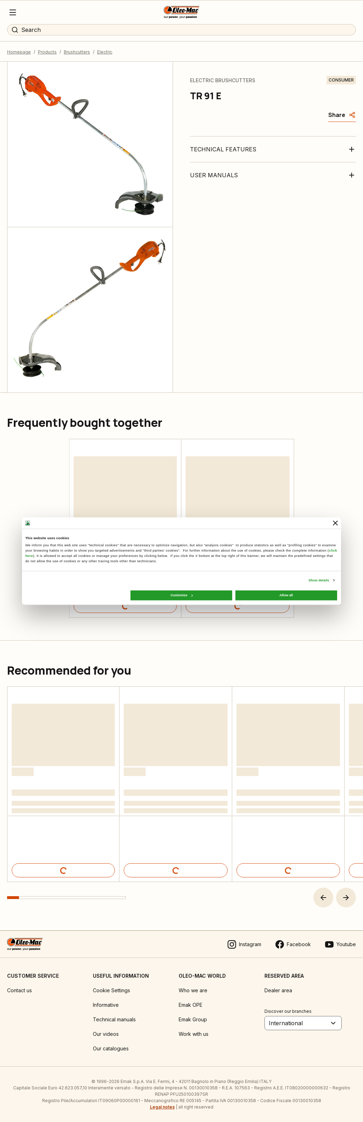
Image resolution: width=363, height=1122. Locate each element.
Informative (106, 1005)
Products (47, 52)
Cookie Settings (111, 990)
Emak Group (193, 1019)
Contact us (19, 990)
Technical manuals (114, 1019)
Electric (104, 52)
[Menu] (12, 12)
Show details (318, 580)
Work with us (193, 1034)
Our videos (106, 1034)
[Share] (342, 115)
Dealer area (278, 990)
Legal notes (162, 1107)
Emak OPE (190, 1005)
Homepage (19, 52)
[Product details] (125, 606)
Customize (181, 595)
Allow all (286, 595)
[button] (323, 898)
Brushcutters (77, 52)
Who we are (193, 990)
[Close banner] (335, 522)
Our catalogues (111, 1048)
